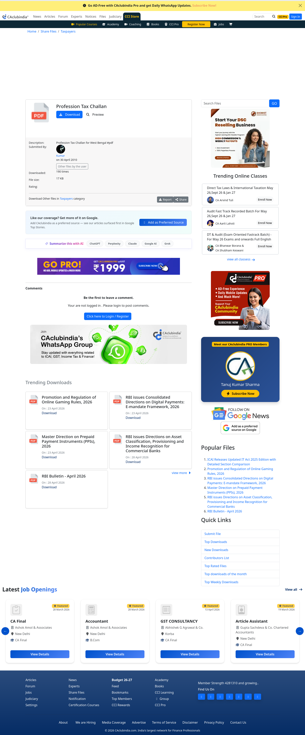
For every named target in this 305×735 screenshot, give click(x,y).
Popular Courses (84, 24)
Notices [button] (90, 16)
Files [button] (102, 16)
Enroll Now (265, 199)
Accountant (96, 621)
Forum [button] (63, 16)
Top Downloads (215, 542)
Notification (77, 699)
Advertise (139, 722)
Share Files (76, 692)
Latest (29, 589)
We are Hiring (85, 722)
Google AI (151, 243)
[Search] (262, 16)
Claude (132, 243)
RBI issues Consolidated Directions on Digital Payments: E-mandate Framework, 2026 (155, 402)
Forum (30, 686)
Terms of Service (164, 722)
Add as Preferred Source (163, 222)
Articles (30, 680)
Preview (95, 114)
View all (294, 589)
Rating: (33, 186)
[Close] (300, 5)
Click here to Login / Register (108, 316)
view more (182, 473)
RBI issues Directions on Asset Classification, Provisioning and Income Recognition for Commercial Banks (155, 443)
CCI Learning (164, 692)
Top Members (122, 699)
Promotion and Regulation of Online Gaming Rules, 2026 (69, 400)
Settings (31, 705)
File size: (34, 180)
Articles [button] (49, 16)
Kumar (60, 155)
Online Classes (240, 176)
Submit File (212, 534)
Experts (74, 686)
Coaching (132, 24)
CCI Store (132, 16)
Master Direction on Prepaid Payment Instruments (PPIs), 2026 (68, 441)
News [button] (37, 16)
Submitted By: (38, 147)
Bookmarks (120, 692)
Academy (110, 24)
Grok (167, 243)
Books (152, 24)
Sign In (295, 16)
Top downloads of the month (225, 574)
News (73, 680)
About (63, 722)
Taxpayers (66, 198)
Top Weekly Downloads (221, 582)
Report (165, 199)
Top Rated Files (215, 566)
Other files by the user (72, 166)
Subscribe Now (240, 393)
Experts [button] (76, 16)
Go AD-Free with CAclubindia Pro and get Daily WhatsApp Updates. (149, 5)
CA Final (18, 621)
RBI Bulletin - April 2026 (64, 476)
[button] (273, 16)
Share (181, 199)
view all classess (241, 259)
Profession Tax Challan (81, 106)
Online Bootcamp (196, 24)
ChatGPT (95, 243)
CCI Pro (171, 24)
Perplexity (114, 243)
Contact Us (238, 722)
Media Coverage (114, 722)
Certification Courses (84, 705)
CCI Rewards (121, 705)
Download (69, 114)
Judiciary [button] (115, 16)
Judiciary (31, 699)
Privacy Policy (214, 722)
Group (162, 699)
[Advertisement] (152, 67)
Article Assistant (252, 621)
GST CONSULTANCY (179, 621)
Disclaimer (190, 722)
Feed (115, 686)
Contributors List (216, 558)
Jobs (219, 24)
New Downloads (216, 550)
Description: (36, 143)
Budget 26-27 (122, 680)
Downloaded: (37, 173)
